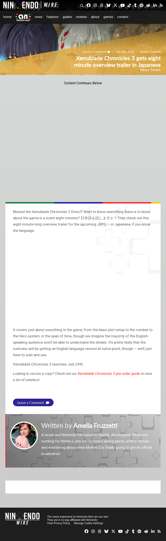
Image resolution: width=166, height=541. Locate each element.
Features (52, 17)
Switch (155, 70)
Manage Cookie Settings (88, 523)
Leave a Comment (96, 52)
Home (7, 17)
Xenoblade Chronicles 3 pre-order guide (109, 373)
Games (108, 17)
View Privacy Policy (58, 523)
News (38, 17)
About (95, 17)
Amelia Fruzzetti (150, 52)
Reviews (81, 17)
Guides (67, 17)
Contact (122, 17)
